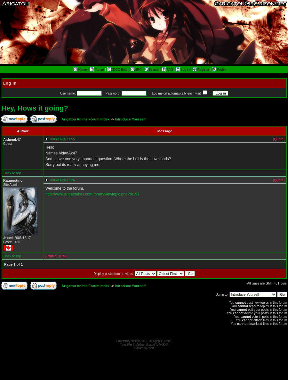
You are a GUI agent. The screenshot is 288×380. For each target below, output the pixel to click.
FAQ (168, 69)
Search (152, 69)
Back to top (12, 173)
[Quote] (278, 139)
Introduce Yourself (130, 119)
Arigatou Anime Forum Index (85, 119)
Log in (183, 69)
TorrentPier (126, 344)
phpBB (135, 341)
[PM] (63, 256)
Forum (97, 69)
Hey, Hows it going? (34, 108)
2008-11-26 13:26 (62, 180)
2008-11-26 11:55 (62, 139)
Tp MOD (160, 344)
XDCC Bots (117, 69)
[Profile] (51, 256)
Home (80, 69)
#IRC (136, 69)
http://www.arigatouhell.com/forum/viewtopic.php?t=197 (92, 194)
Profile (219, 69)
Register (201, 69)
